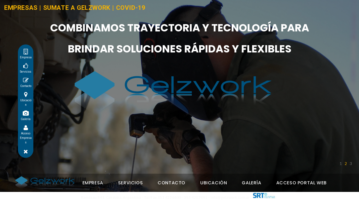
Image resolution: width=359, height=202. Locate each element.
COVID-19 (131, 7)
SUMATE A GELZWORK (77, 7)
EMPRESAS (21, 7)
